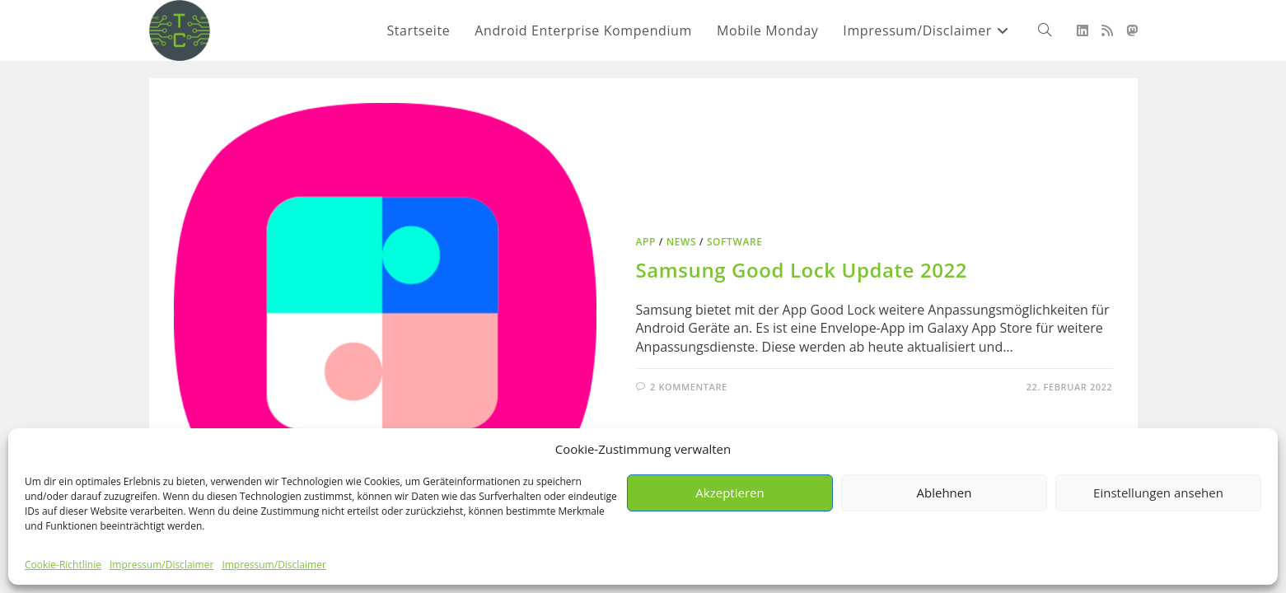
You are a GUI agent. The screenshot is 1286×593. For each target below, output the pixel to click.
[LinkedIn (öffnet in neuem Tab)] (1082, 30)
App (646, 242)
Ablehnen (944, 492)
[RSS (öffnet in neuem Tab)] (1107, 30)
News (681, 242)
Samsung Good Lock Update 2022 (802, 269)
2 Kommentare (688, 387)
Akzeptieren (729, 492)
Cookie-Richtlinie (63, 565)
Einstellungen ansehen (1158, 492)
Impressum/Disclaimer (161, 565)
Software (735, 242)
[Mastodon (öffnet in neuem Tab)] (1132, 30)
